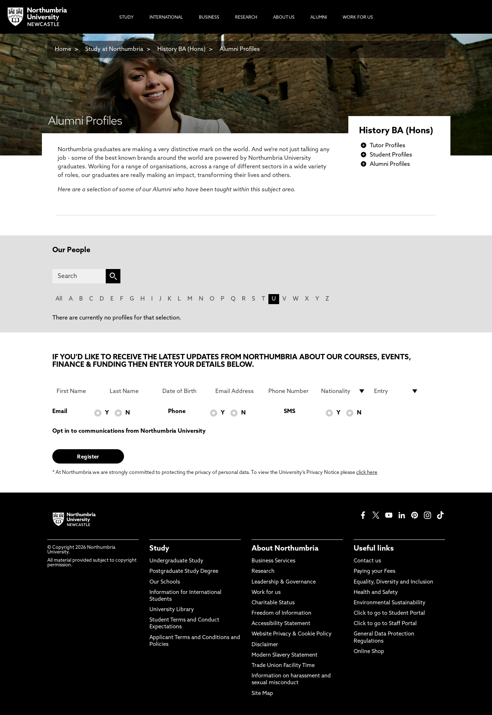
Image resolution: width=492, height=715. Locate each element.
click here (366, 472)
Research (263, 571)
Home (63, 49)
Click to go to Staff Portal (385, 624)
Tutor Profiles (387, 146)
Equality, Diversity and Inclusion (393, 582)
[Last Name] (132, 391)
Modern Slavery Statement (284, 655)
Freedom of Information (281, 613)
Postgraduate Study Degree (183, 571)
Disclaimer (265, 645)
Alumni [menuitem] (318, 17)
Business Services (273, 561)
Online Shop (369, 651)
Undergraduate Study (176, 561)
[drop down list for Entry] (396, 391)
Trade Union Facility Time (283, 665)
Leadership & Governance (284, 582)
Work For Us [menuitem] (358, 17)
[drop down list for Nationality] (343, 391)
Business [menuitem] (209, 17)
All (59, 299)
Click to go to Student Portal (389, 613)
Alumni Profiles (240, 49)
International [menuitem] (166, 17)
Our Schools (164, 582)
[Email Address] (237, 391)
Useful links (374, 548)
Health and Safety (376, 592)
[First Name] (79, 391)
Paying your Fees (374, 571)
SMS (289, 411)
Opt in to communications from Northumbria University (129, 431)
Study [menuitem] (126, 17)
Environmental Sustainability (389, 603)
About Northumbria (285, 548)
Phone (177, 411)
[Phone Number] (290, 391)
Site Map (262, 693)
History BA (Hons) (182, 49)
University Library (171, 610)
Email (59, 411)
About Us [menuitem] (284, 17)
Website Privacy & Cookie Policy (291, 634)
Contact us (367, 561)
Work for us (266, 592)
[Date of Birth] (184, 391)
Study (159, 548)
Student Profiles (391, 155)
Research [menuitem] (246, 17)
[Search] (79, 276)
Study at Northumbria (114, 49)
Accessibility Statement (281, 624)
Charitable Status (273, 603)
